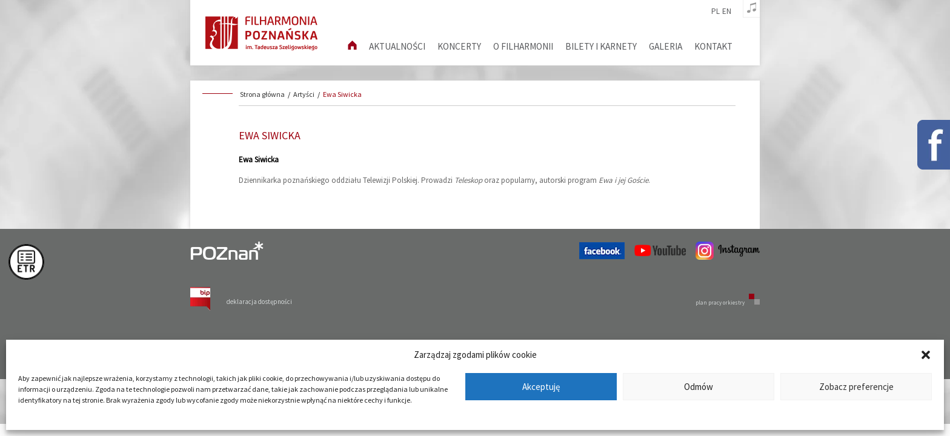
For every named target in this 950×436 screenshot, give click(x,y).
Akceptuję (541, 386)
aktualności (397, 46)
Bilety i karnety (601, 46)
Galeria (665, 46)
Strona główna (262, 94)
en (726, 11)
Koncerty (459, 46)
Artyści (303, 94)
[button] (926, 355)
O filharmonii (523, 46)
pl (715, 11)
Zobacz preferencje (856, 386)
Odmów (698, 386)
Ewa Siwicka (342, 94)
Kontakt (713, 46)
